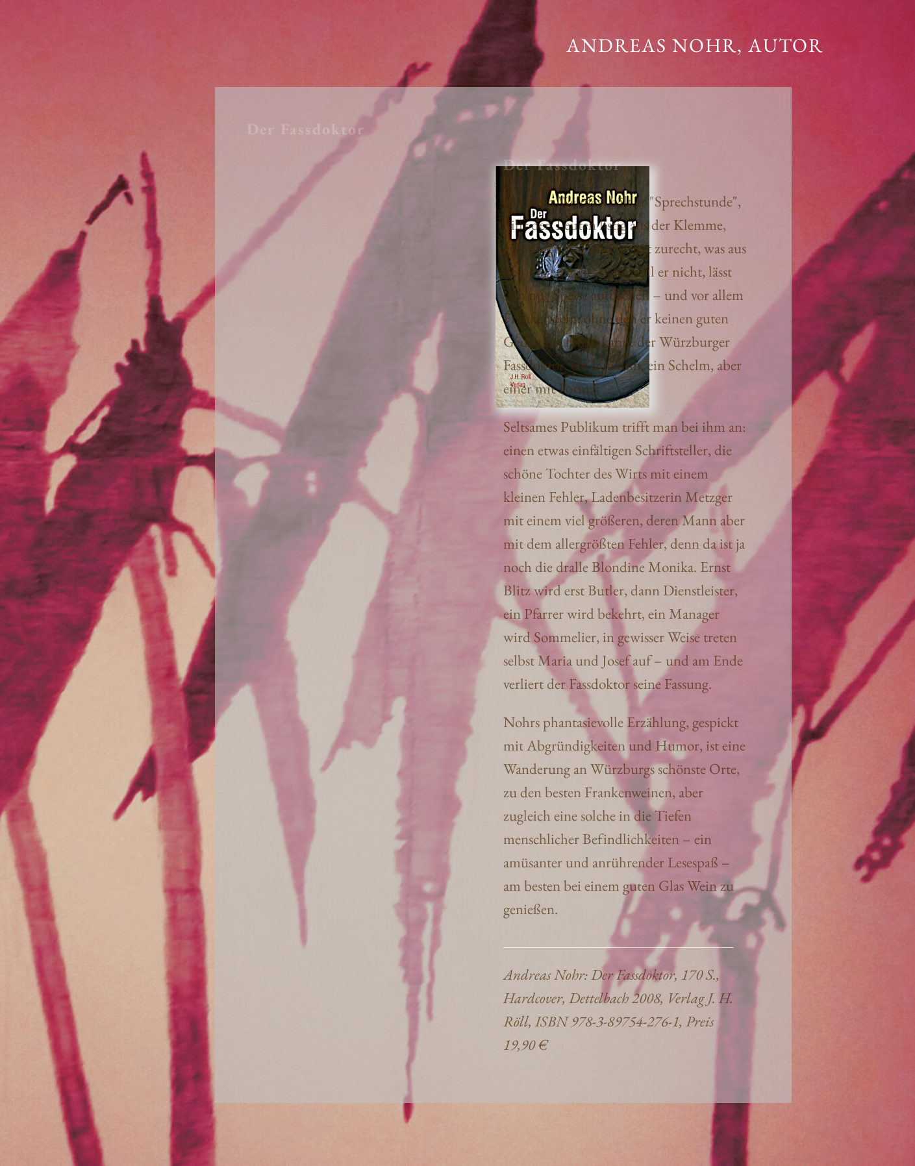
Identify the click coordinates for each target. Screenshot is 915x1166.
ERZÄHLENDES (66, 67)
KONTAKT (51, 145)
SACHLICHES (59, 93)
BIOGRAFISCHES (71, 119)
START (38, 41)
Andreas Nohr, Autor (694, 45)
